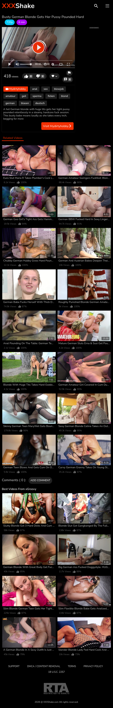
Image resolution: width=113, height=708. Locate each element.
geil (24, 96)
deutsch (40, 103)
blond (64, 96)
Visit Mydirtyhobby (57, 126)
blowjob (59, 89)
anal (34, 89)
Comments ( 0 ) (13, 480)
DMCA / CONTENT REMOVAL (43, 666)
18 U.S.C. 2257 (56, 672)
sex (46, 89)
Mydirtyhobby (16, 89)
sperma (36, 96)
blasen (25, 103)
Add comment (40, 480)
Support (14, 666)
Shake (18, 6)
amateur (10, 96)
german (10, 103)
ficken (51, 96)
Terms (72, 666)
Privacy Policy (93, 666)
